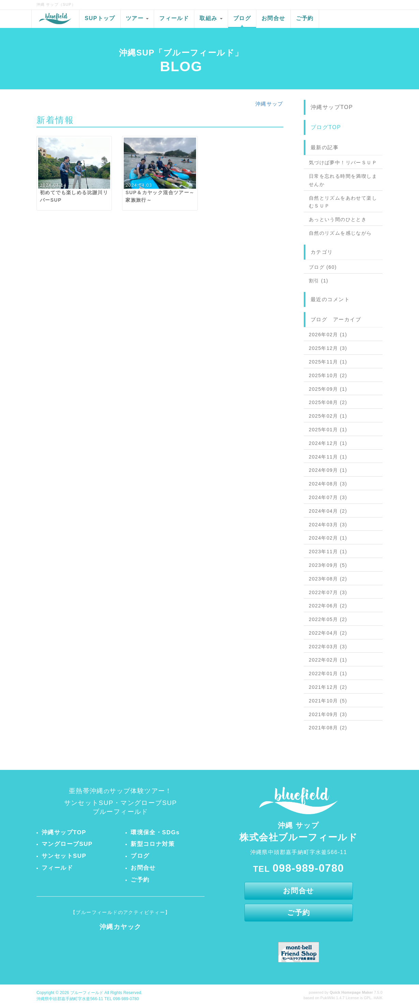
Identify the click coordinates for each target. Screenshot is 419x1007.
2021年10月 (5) (328, 700)
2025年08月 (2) (328, 402)
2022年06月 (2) (328, 605)
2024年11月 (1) (328, 457)
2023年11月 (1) (328, 551)
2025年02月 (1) (328, 416)
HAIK (378, 998)
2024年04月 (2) (328, 511)
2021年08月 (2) (328, 727)
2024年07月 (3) (328, 497)
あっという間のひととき (337, 219)
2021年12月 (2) (328, 687)
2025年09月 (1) (328, 389)
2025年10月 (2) (328, 375)
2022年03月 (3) (328, 646)
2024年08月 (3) (328, 483)
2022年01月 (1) (328, 673)
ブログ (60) (323, 267)
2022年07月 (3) (328, 592)
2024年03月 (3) (328, 524)
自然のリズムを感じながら (340, 233)
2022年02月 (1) (328, 660)
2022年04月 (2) (328, 633)
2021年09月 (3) (328, 714)
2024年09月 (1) (328, 470)
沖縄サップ (269, 104)
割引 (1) (318, 280)
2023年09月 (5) (328, 565)
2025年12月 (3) (328, 348)
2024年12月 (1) (328, 443)
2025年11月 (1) (328, 362)
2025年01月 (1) (328, 429)
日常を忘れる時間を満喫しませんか (343, 180)
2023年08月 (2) (328, 579)
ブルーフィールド (86, 992)
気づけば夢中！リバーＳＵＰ (343, 162)
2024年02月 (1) (328, 538)
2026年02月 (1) (328, 334)
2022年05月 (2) (328, 619)
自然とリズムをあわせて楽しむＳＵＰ (343, 202)
